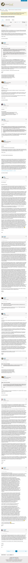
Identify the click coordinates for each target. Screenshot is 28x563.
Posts (2, 19)
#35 (26, 123)
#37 (26, 180)
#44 (26, 471)
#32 (26, 46)
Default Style (3, 554)
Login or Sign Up (24, 0)
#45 (26, 533)
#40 (26, 317)
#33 (26, 85)
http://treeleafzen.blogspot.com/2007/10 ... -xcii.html (8, 170)
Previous (8, 551)
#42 (26, 380)
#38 (26, 240)
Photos (13, 19)
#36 (26, 144)
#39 (26, 301)
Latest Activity (8, 19)
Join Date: (4, 26)
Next (26, 551)
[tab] (3, 20)
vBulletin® (14, 558)
